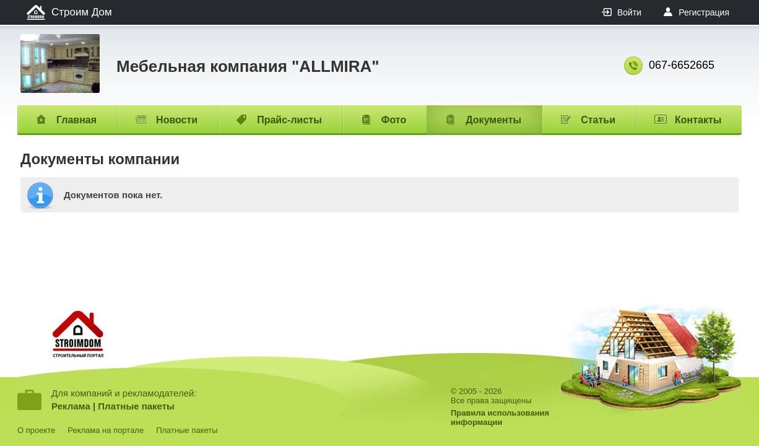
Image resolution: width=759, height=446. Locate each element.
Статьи (598, 120)
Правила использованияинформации (500, 417)
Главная (76, 120)
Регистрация (704, 12)
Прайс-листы (289, 120)
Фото (393, 120)
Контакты (698, 120)
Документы (493, 120)
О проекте (36, 430)
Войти (629, 12)
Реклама (70, 406)
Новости (176, 120)
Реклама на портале (105, 430)
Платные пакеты (136, 406)
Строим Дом (81, 12)
